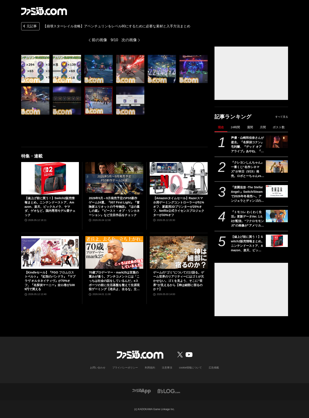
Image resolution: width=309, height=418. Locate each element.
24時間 (235, 127)
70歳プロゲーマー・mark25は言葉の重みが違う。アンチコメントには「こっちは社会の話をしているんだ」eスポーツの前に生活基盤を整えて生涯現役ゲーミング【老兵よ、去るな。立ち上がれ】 (114, 281)
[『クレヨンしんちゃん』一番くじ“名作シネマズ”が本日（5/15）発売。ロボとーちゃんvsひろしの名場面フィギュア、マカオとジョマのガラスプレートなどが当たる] (277, 166)
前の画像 (99, 40)
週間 (250, 127)
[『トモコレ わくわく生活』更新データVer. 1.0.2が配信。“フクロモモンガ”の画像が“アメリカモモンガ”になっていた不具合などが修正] (277, 216)
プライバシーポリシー (125, 367)
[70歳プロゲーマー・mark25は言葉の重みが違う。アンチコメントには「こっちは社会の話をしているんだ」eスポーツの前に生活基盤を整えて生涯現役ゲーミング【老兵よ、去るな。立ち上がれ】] (114, 252)
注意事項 (167, 367)
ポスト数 (279, 127)
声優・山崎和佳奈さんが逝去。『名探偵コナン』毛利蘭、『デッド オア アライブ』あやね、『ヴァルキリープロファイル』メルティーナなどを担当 (247, 144)
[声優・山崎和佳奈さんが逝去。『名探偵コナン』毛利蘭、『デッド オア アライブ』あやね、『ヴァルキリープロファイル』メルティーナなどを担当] (277, 142)
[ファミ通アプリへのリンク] (141, 391)
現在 (221, 127)
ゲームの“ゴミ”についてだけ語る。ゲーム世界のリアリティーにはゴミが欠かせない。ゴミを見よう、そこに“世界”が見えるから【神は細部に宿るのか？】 (178, 281)
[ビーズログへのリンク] (169, 391)
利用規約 (150, 367)
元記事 (29, 26)
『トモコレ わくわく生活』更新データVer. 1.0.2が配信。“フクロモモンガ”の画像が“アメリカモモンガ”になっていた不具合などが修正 (247, 219)
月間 (263, 127)
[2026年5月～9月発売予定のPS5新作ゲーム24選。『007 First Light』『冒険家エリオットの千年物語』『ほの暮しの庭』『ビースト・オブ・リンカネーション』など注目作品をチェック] (114, 178)
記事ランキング (232, 117)
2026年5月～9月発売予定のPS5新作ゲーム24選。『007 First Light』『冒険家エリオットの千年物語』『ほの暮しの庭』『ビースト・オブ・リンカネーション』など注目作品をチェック (114, 206)
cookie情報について (190, 367)
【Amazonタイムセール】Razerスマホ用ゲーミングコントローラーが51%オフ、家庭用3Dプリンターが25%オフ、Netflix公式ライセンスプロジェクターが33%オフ (178, 206)
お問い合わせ (97, 367)
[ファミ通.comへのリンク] (44, 11)
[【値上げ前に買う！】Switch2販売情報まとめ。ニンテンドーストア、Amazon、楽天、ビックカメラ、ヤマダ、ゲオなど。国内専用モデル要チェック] (277, 241)
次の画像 (129, 40)
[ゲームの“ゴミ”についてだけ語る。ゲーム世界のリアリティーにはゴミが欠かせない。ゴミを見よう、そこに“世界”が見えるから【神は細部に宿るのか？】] (179, 252)
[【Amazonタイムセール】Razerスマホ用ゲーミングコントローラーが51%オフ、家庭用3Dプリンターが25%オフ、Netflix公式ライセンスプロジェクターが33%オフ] (179, 178)
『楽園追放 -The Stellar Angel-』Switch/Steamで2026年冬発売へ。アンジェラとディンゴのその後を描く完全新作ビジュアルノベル (247, 194)
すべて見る (281, 116)
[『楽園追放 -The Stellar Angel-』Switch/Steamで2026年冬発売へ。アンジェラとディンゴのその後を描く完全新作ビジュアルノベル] (277, 191)
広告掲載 (214, 367)
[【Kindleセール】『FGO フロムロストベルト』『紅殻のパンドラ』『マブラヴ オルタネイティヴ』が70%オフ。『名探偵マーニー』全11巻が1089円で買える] (50, 252)
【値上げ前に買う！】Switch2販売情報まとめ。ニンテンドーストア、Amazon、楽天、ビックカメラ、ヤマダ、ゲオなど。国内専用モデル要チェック (247, 244)
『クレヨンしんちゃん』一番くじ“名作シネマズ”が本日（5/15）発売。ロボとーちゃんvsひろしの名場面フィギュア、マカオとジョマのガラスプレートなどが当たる (247, 169)
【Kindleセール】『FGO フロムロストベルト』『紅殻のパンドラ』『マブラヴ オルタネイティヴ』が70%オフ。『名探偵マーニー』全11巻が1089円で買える (50, 281)
